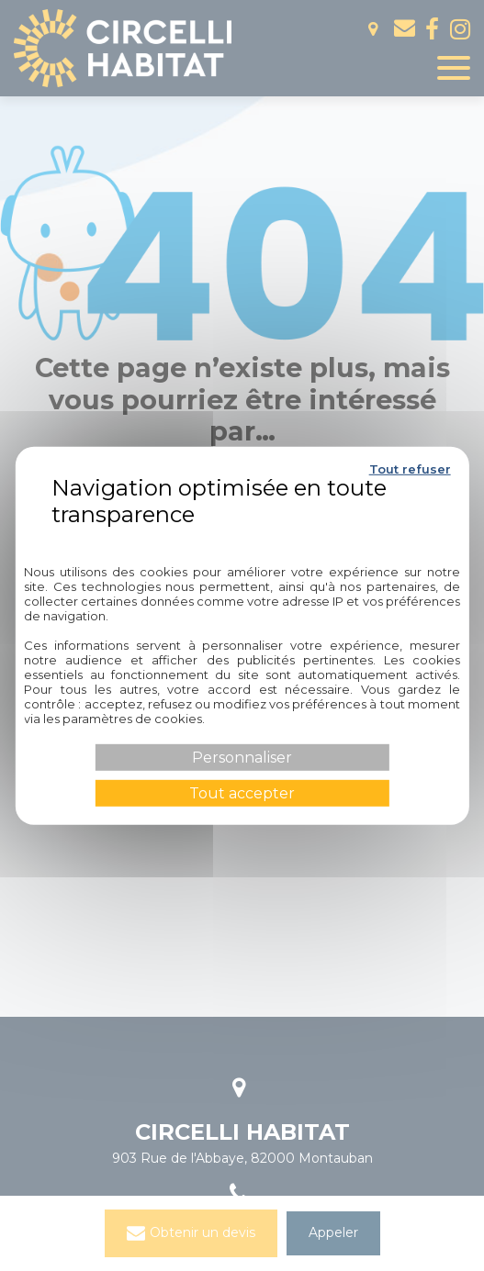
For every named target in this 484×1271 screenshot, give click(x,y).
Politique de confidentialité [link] (241, 536)
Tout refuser (410, 468)
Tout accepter (242, 793)
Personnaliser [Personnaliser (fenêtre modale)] (242, 756)
